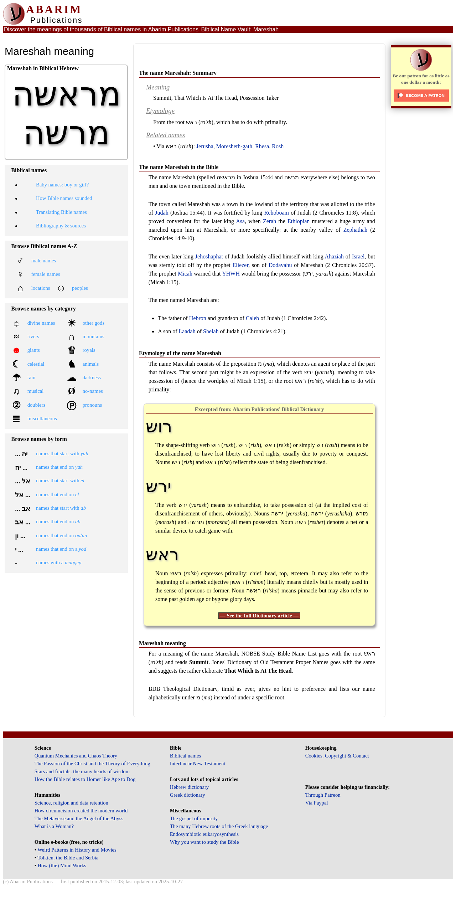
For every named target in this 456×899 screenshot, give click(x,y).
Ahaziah (334, 256)
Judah (161, 213)
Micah (185, 274)
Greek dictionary (187, 795)
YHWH (231, 274)
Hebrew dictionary (189, 787)
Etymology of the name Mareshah (180, 353)
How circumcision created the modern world (81, 810)
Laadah (187, 331)
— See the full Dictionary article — (259, 615)
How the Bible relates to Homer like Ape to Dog (85, 779)
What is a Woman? (54, 826)
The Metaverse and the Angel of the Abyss (79, 818)
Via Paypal (316, 803)
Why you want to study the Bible (204, 842)
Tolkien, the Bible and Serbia (67, 858)
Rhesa (262, 146)
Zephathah (355, 230)
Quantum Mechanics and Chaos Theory (76, 756)
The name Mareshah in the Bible (178, 167)
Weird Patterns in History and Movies (76, 850)
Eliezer (240, 265)
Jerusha (204, 146)
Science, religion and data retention (71, 803)
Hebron (197, 318)
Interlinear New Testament (198, 763)
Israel (358, 256)
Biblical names (185, 756)
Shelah (211, 331)
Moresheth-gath (234, 146)
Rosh (278, 146)
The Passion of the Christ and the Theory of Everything (92, 763)
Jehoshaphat (209, 256)
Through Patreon (323, 795)
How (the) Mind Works (61, 865)
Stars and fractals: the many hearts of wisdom (82, 771)
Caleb (252, 318)
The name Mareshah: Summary (178, 73)
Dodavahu (280, 265)
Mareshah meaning (162, 643)
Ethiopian (298, 221)
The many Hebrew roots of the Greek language (219, 826)
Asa (240, 221)
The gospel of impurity (194, 818)
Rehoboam (276, 213)
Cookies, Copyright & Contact (337, 756)
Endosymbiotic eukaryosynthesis (204, 834)
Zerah (269, 221)
